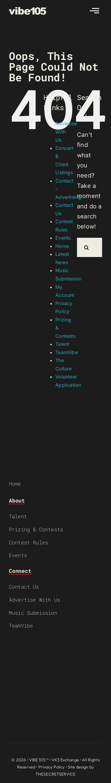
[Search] (86, 247)
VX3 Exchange (65, 760)
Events (62, 238)
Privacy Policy (51, 767)
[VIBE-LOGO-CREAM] (28, 9)
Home (62, 246)
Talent (62, 344)
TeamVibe (66, 352)
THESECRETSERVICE (55, 774)
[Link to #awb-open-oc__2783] (94, 10)
